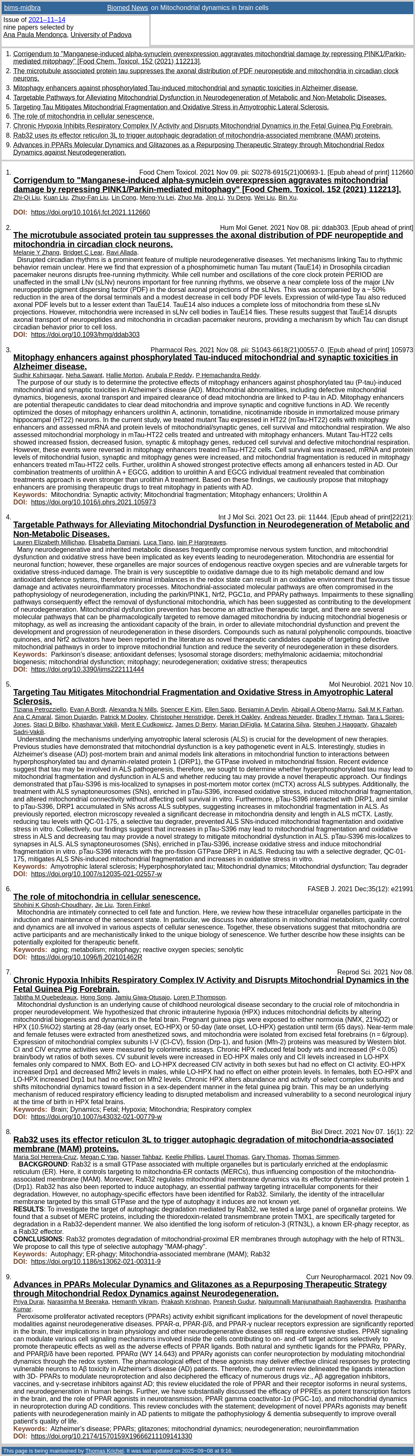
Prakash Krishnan (185, 1301)
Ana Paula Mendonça (35, 34)
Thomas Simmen (315, 1157)
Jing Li (214, 197)
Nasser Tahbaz (141, 1157)
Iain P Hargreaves (201, 542)
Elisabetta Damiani (114, 542)
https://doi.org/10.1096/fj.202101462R (86, 957)
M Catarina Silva (286, 724)
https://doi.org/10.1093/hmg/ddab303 (85, 334)
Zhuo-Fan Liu (89, 197)
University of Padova (101, 34)
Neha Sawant (84, 375)
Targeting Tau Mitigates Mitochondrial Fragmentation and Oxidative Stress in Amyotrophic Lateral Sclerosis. (171, 107)
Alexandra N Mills (133, 709)
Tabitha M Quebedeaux (45, 997)
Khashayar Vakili (95, 724)
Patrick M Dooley (124, 717)
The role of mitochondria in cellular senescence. (83, 116)
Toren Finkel (133, 905)
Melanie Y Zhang (36, 252)
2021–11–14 (46, 19)
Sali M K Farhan (380, 709)
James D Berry (195, 724)
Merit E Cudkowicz (146, 724)
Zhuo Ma (190, 197)
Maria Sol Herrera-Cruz (44, 1157)
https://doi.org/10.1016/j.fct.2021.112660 (90, 212)
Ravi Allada (121, 252)
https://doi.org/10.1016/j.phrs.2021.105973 (93, 502)
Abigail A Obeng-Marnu (322, 709)
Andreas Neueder (288, 717)
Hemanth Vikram (134, 1301)
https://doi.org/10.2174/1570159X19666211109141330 (111, 1436)
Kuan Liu (56, 197)
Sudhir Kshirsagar (37, 375)
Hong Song (95, 997)
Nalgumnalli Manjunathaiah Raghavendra (314, 1301)
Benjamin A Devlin (263, 709)
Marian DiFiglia (240, 724)
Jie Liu (104, 905)
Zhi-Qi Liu (26, 197)
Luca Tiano (158, 542)
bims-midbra (22, 7)
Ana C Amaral (32, 717)
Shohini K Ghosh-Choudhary (52, 905)
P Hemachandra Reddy (228, 375)
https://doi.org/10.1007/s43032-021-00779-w (96, 1116)
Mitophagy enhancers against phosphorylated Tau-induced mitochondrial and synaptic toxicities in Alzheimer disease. (185, 87)
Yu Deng (239, 197)
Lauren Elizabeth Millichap (49, 542)
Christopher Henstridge (182, 717)
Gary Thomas (270, 1157)
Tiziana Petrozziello (39, 709)
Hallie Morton (124, 375)
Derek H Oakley (238, 717)
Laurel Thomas (227, 1157)
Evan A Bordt (87, 709)
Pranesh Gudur (234, 1301)
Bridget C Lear (83, 252)
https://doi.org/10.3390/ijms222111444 (87, 669)
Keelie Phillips (184, 1157)
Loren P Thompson (200, 997)
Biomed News (127, 7)
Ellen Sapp (219, 709)
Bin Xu (287, 197)
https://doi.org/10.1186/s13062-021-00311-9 (96, 1261)
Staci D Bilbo (50, 724)
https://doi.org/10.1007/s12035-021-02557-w (96, 874)
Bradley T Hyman (339, 717)
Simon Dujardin (76, 717)
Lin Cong (124, 197)
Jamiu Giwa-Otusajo (142, 997)
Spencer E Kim (180, 709)
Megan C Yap (98, 1157)
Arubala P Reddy (169, 375)
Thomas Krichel (104, 1451)
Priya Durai (28, 1301)
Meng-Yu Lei (157, 197)
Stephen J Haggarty (340, 724)
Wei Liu (264, 197)
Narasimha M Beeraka (77, 1301)
